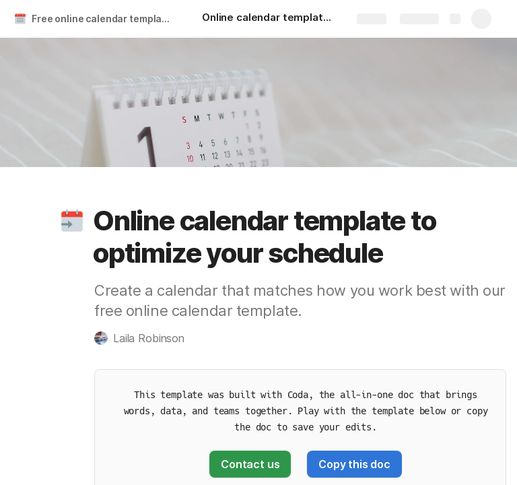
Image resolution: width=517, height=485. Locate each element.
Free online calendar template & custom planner (103, 18)
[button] (72, 220)
